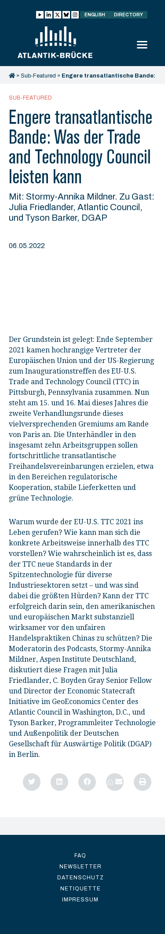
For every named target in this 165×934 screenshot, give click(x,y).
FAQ (80, 855)
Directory (128, 14)
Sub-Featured (38, 76)
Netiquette (80, 889)
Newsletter (80, 867)
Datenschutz (80, 878)
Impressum (80, 900)
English (94, 14)
